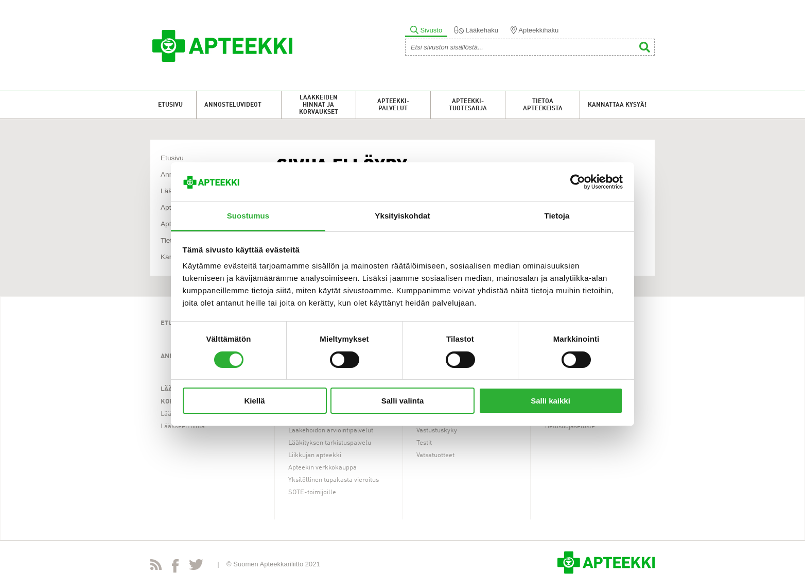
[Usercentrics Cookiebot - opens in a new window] (578, 182)
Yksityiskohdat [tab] (402, 215)
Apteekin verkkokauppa (322, 467)
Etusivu (170, 105)
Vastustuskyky (436, 430)
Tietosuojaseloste (569, 426)
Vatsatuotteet (435, 455)
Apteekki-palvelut (393, 105)
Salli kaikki (550, 400)
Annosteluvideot (232, 105)
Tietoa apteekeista (543, 105)
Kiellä (254, 400)
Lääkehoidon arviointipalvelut (330, 430)
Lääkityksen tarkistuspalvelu (329, 443)
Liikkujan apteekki (314, 455)
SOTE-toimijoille (312, 492)
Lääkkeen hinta (183, 426)
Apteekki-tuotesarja (468, 105)
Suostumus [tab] (248, 215)
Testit (424, 443)
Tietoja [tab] (557, 215)
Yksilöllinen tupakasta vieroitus (333, 480)
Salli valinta (402, 400)
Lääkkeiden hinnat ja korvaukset (318, 105)
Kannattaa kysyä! (617, 105)
